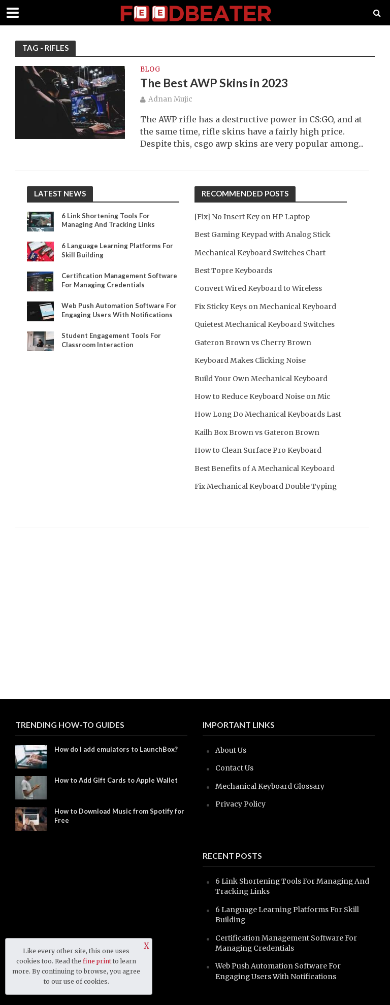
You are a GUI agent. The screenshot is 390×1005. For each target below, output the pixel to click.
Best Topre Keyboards (233, 270)
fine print (97, 961)
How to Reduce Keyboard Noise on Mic (262, 396)
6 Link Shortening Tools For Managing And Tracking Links (108, 220)
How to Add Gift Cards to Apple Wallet (116, 780)
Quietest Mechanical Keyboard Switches (264, 324)
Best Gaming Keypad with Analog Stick (262, 234)
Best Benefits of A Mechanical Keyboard (264, 468)
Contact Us (234, 768)
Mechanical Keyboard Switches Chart (260, 252)
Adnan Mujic (170, 99)
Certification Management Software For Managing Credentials (119, 280)
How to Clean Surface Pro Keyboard (257, 450)
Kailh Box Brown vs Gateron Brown (256, 432)
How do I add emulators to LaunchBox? (116, 749)
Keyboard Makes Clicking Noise (250, 360)
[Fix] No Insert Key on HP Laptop (252, 216)
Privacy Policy (240, 804)
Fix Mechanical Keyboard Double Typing (265, 486)
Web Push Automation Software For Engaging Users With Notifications (119, 310)
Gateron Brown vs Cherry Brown (252, 342)
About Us (230, 750)
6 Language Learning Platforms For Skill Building (117, 250)
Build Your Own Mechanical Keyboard (261, 378)
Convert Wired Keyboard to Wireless (258, 288)
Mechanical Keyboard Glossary (269, 786)
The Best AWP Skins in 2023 (214, 83)
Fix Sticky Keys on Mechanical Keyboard (265, 306)
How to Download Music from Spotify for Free (119, 815)
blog (150, 70)
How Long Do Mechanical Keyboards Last (267, 414)
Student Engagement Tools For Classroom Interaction (111, 340)
